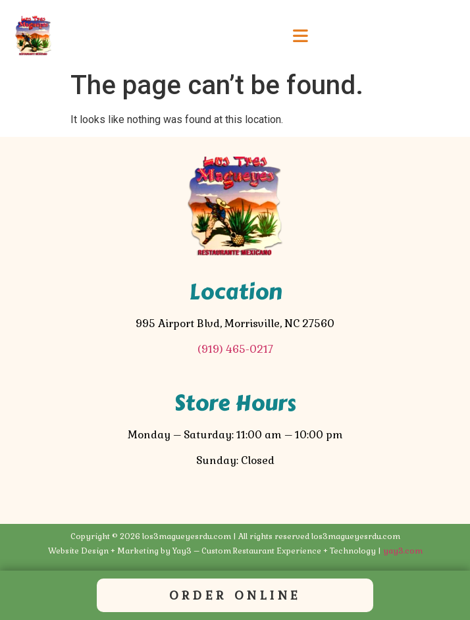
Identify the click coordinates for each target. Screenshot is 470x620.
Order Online (235, 595)
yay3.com (403, 551)
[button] (300, 36)
